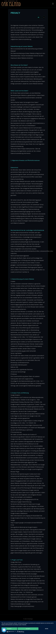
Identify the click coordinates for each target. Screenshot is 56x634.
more (46, 628)
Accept (28, 628)
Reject (9, 628)
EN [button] (38, 17)
